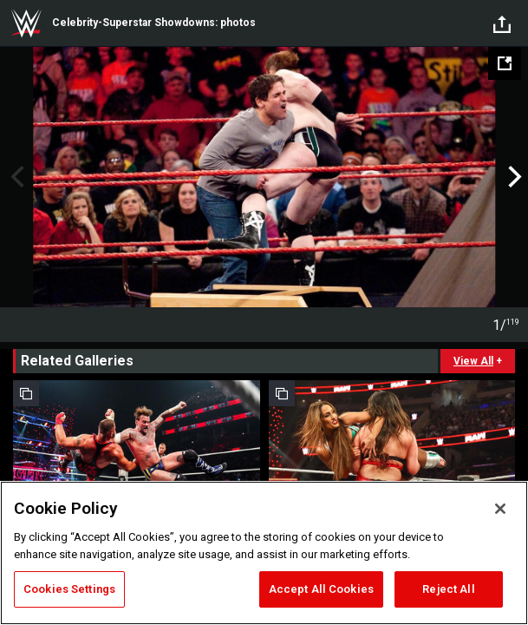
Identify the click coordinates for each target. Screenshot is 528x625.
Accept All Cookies (321, 588)
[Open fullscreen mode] (504, 63)
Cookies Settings (69, 588)
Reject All (448, 588)
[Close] (500, 509)
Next (513, 177)
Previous (15, 177)
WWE (26, 23)
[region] (264, 553)
